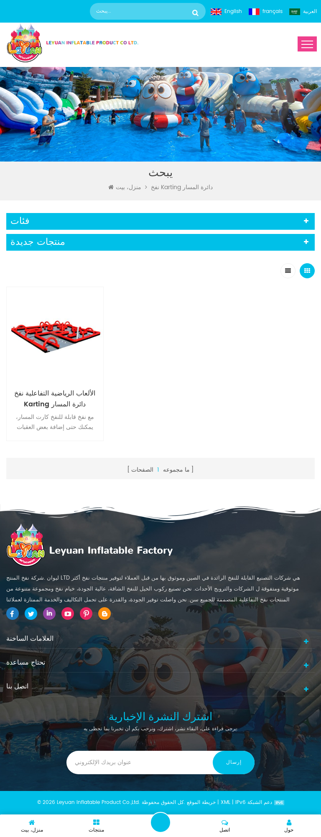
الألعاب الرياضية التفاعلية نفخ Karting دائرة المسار (54, 399)
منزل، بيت (124, 187)
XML (225, 802)
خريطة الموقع (201, 802)
